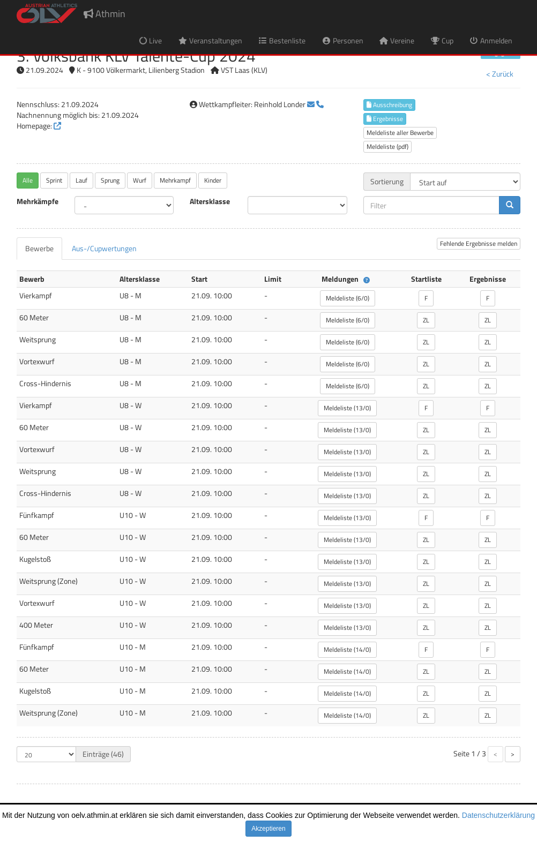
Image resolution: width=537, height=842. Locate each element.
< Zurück (499, 73)
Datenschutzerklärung (498, 815)
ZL (426, 320)
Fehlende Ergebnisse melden (478, 243)
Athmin (104, 13)
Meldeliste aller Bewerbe (400, 132)
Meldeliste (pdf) (387, 146)
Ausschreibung (389, 105)
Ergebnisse (385, 119)
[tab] (39, 248)
